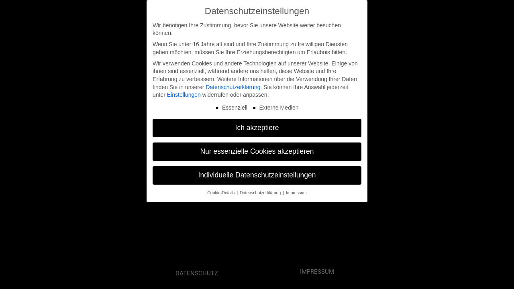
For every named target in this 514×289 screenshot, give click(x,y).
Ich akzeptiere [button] (257, 126)
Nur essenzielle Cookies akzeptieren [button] (257, 149)
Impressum (296, 190)
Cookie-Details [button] (221, 190)
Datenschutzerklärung (233, 84)
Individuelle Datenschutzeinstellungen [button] (257, 173)
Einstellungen (184, 93)
